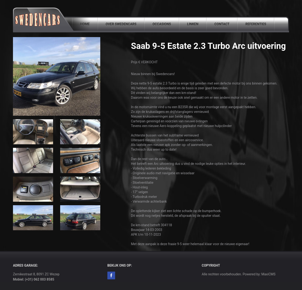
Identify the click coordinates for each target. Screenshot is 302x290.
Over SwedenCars (121, 24)
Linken (192, 24)
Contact (221, 24)
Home (85, 24)
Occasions (161, 24)
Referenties (255, 24)
